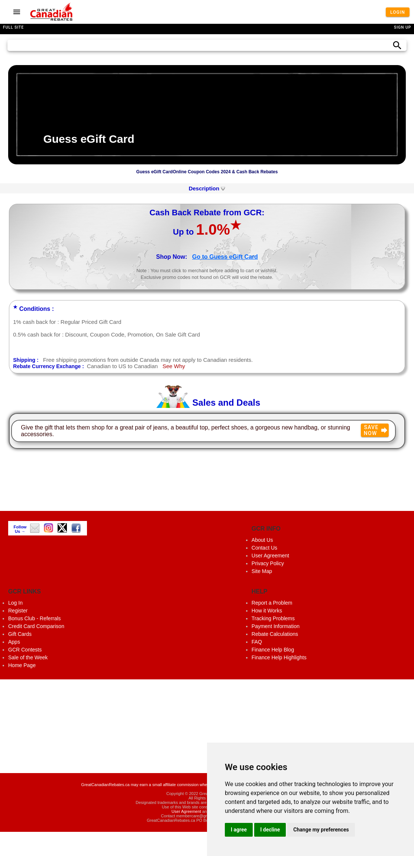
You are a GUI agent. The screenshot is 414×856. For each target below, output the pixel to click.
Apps (14, 642)
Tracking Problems (273, 618)
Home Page (22, 665)
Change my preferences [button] (321, 830)
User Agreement (270, 556)
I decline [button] (270, 830)
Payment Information (276, 626)
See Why (173, 366)
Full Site (13, 27)
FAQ (257, 642)
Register (18, 611)
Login (397, 12)
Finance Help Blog (273, 650)
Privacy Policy (268, 563)
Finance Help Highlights (279, 657)
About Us (262, 540)
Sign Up (402, 27)
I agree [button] (239, 830)
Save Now (375, 430)
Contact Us (264, 548)
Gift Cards (20, 634)
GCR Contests (25, 650)
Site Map (262, 571)
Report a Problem (272, 603)
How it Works (267, 611)
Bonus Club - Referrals (34, 618)
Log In (15, 603)
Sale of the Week (28, 657)
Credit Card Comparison (36, 626)
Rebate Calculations (275, 634)
